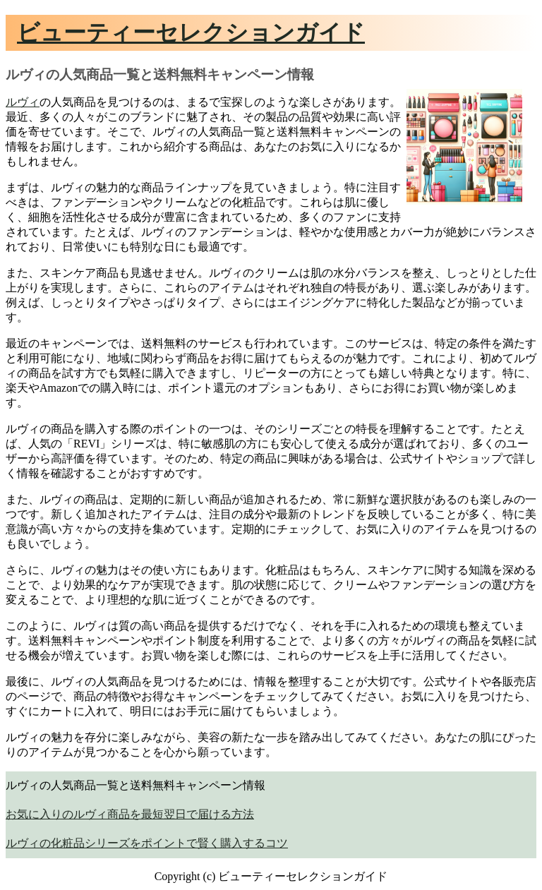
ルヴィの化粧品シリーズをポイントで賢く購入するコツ (147, 843)
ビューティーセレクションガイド (191, 32)
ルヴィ (23, 102)
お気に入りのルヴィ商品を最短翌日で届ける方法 (130, 814)
